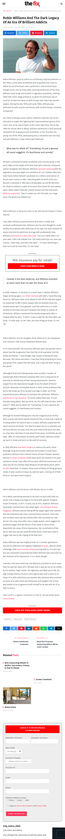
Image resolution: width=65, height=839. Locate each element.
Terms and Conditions (25, 806)
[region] (26, 830)
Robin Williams (30, 619)
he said (6, 468)
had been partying (46, 169)
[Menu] (3, 4)
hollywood (18, 619)
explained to (14, 398)
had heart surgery (25, 447)
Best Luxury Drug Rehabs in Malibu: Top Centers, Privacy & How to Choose (17, 665)
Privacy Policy (41, 806)
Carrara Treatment (44, 679)
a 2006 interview (31, 296)
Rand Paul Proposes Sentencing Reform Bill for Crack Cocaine (47, 644)
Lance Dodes (8, 598)
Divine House (10, 707)
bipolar (45, 546)
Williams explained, (12, 193)
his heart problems (18, 458)
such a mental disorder (27, 549)
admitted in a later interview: (24, 236)
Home (16, 11)
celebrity (7, 619)
